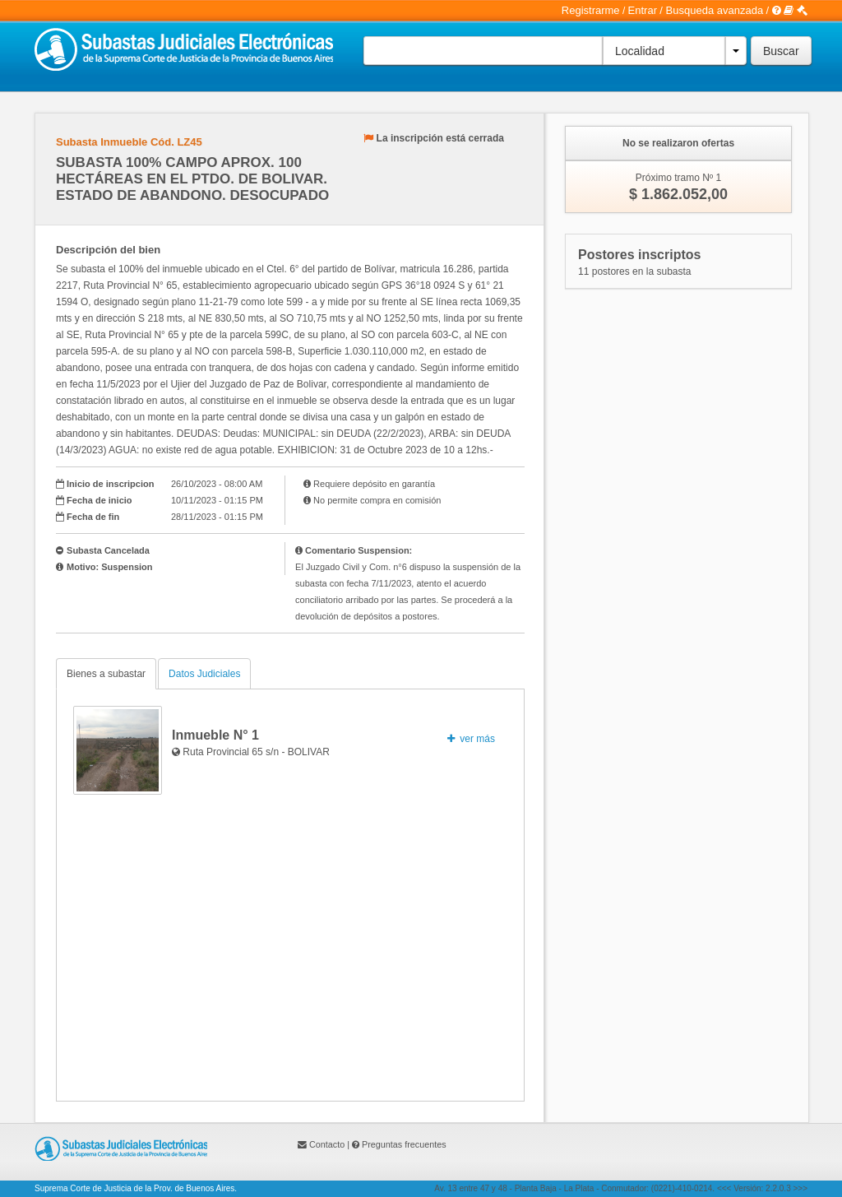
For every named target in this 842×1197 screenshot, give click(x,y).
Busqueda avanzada (715, 10)
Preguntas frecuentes (404, 1144)
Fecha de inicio (99, 500)
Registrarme (591, 10)
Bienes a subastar (106, 674)
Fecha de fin (93, 517)
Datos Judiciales (204, 674)
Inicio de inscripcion (110, 484)
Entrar (642, 10)
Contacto (327, 1144)
